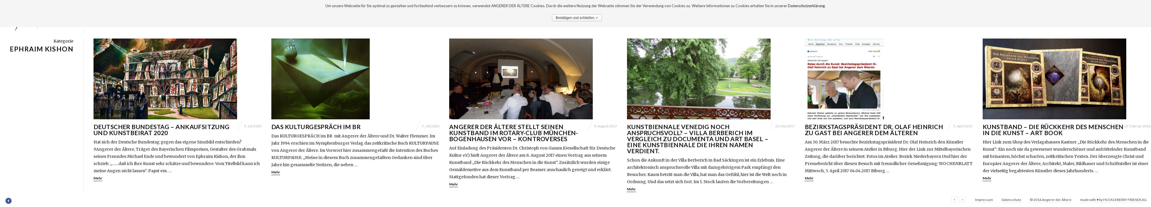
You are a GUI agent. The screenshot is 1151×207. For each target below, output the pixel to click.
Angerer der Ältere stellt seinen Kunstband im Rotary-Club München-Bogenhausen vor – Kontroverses (513, 132)
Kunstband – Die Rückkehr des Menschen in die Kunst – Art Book (1053, 129)
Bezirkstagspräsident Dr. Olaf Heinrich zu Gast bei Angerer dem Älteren (874, 129)
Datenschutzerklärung (806, 5)
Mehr (98, 178)
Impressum (984, 200)
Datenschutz (1011, 200)
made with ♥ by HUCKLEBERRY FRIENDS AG (1113, 200)
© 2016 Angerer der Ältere (1050, 200)
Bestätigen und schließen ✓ (577, 18)
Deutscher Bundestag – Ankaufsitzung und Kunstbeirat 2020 (162, 129)
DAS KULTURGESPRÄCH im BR (316, 126)
